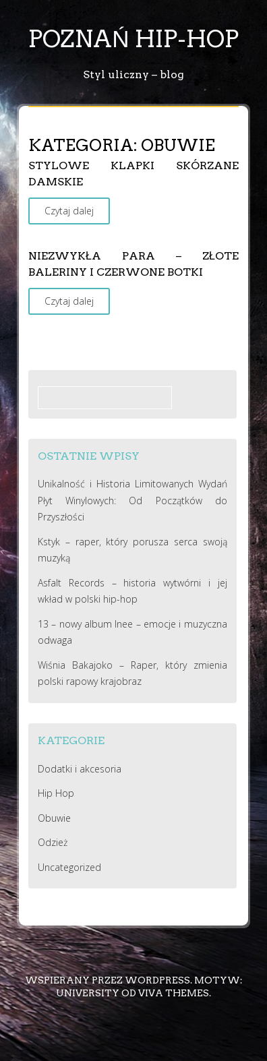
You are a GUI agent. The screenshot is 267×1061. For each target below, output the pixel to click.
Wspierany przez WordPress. (108, 980)
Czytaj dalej (69, 210)
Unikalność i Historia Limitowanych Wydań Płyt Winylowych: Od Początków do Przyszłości (132, 500)
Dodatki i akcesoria (79, 768)
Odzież (52, 842)
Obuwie (54, 818)
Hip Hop (56, 793)
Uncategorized (69, 867)
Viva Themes (173, 993)
